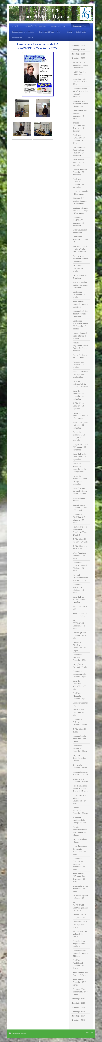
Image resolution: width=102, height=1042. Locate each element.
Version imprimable (15, 1033)
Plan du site (23, 1033)
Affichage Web (89, 1032)
